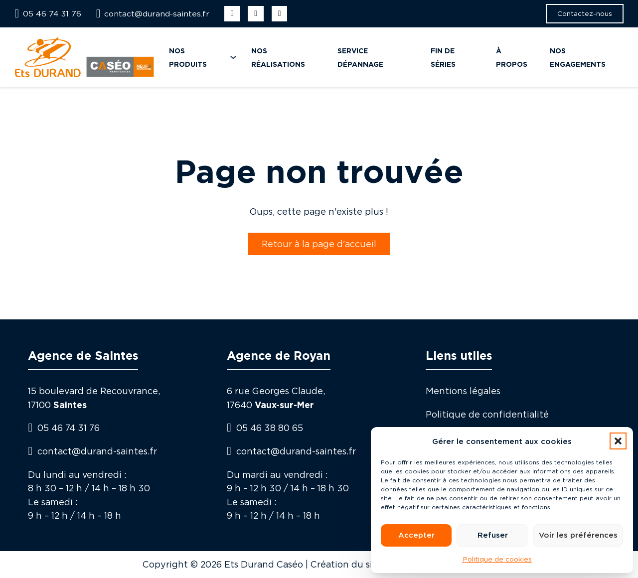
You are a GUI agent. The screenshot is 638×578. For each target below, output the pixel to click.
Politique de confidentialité (487, 414)
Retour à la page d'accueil (319, 244)
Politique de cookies (497, 559)
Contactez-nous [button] (584, 13)
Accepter (416, 535)
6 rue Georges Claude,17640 (276, 397)
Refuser (493, 535)
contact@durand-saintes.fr (97, 451)
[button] (618, 441)
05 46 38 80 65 (269, 428)
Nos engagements (578, 57)
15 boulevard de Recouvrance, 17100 (94, 397)
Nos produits (188, 57)
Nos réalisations (278, 57)
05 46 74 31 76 (68, 428)
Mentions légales (463, 391)
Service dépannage (360, 57)
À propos (511, 57)
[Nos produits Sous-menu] (233, 57)
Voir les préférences (578, 535)
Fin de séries (443, 57)
